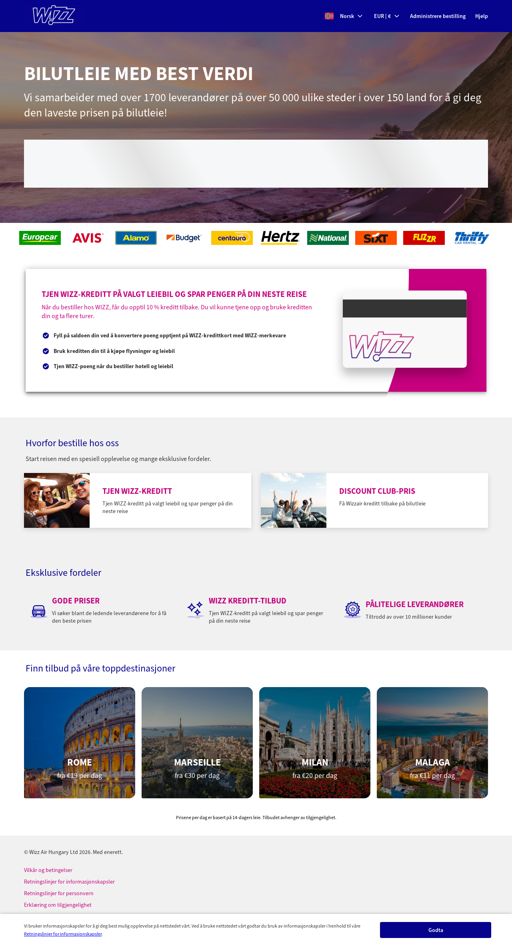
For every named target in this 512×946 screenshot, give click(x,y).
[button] (344, 16)
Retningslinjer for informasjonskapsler (63, 934)
